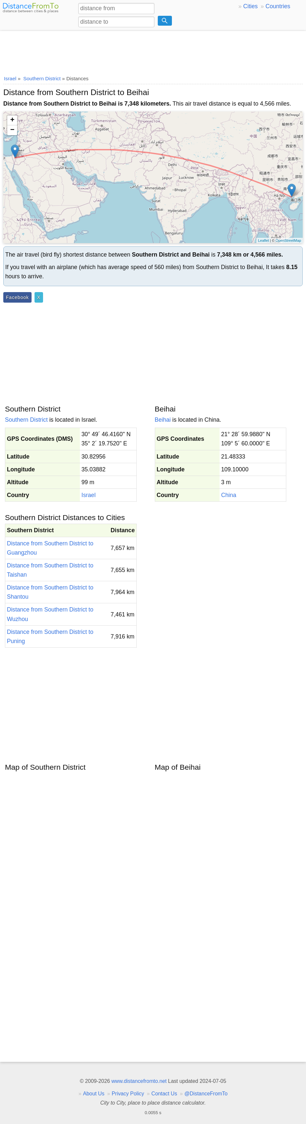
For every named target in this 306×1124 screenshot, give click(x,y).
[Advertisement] (153, 51)
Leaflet (263, 240)
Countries (278, 6)
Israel (89, 495)
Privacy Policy (128, 1093)
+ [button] (12, 120)
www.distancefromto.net (139, 1081)
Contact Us (164, 1093)
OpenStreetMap (288, 240)
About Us (93, 1093)
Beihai (163, 419)
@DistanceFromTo (205, 1093)
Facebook (17, 297)
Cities (250, 6)
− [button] (12, 130)
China (228, 495)
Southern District (26, 419)
